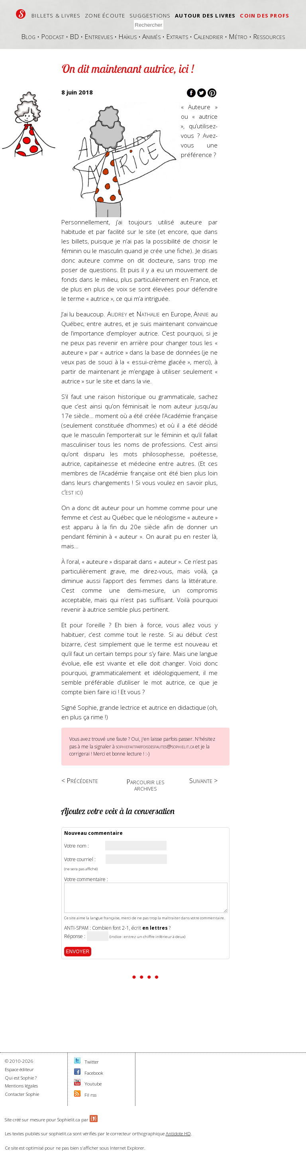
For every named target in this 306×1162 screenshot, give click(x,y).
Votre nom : (76, 846)
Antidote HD (178, 1133)
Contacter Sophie (22, 1094)
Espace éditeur (19, 1069)
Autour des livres (205, 15)
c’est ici (71, 492)
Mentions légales (21, 1086)
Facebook (93, 1073)
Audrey (117, 313)
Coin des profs (264, 15)
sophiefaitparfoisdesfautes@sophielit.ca (155, 746)
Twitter (91, 1062)
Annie (201, 313)
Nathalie (148, 313)
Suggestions (150, 15)
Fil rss (90, 1095)
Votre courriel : (80, 859)
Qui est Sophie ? (21, 1078)
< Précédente (79, 780)
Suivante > (203, 780)
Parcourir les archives (145, 785)
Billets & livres (55, 15)
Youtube (93, 1084)
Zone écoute (105, 15)
